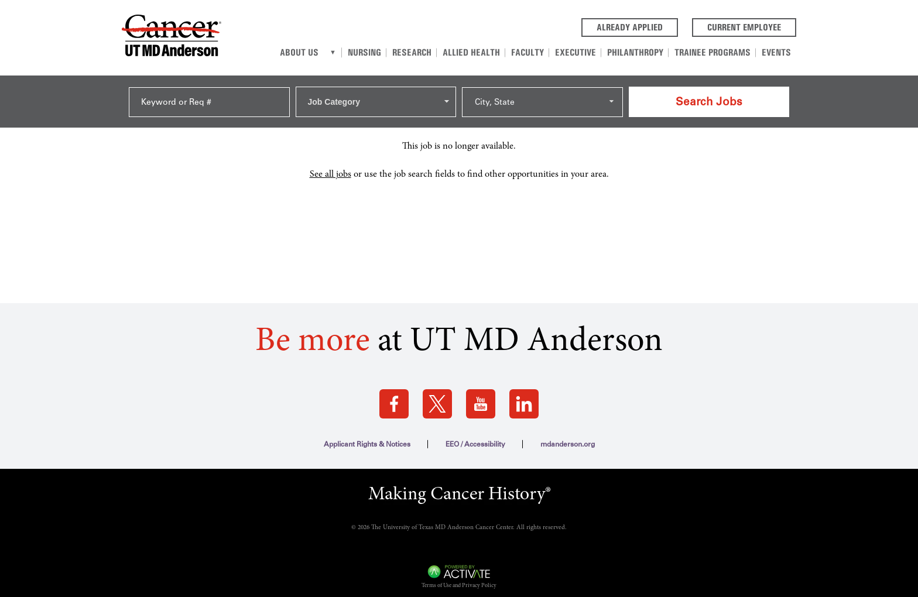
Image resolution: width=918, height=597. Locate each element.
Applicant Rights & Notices (367, 437)
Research (429, 51)
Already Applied (637, 26)
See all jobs (330, 166)
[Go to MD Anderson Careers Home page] (171, 38)
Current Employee (751, 26)
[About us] (353, 52)
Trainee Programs (716, 51)
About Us (320, 51)
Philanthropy (642, 51)
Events (777, 51)
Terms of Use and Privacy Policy (459, 578)
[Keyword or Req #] (209, 97)
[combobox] (376, 97)
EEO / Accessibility (475, 437)
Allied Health (485, 51)
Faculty (539, 51)
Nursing (383, 51)
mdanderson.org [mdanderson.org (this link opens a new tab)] (567, 437)
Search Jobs (709, 97)
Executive (584, 51)
